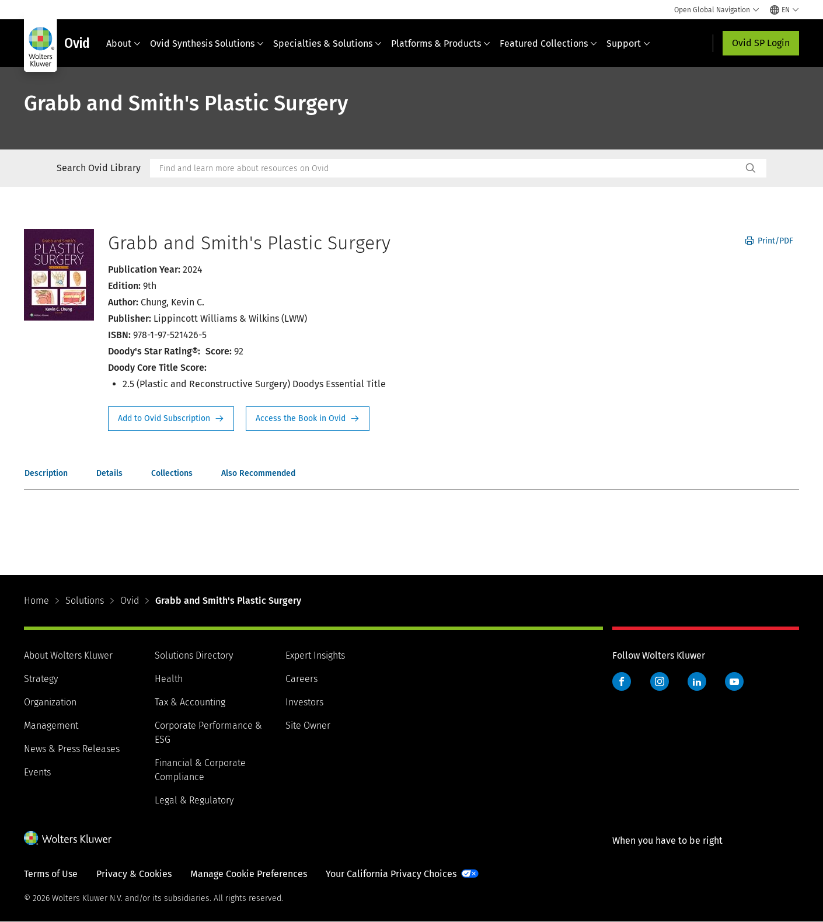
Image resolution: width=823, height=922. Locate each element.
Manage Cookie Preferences (248, 873)
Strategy (41, 678)
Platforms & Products (440, 43)
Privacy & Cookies (134, 873)
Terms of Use (51, 873)
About (123, 43)
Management (51, 725)
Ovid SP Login (761, 42)
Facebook (621, 681)
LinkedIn (697, 681)
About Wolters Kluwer (68, 655)
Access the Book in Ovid (307, 418)
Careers (301, 678)
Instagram (659, 681)
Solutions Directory (194, 655)
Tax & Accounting (190, 702)
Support (628, 43)
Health (169, 678)
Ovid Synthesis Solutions (207, 43)
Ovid (129, 600)
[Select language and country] (784, 10)
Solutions (84, 600)
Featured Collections (548, 43)
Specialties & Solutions (327, 43)
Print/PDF (769, 241)
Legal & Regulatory (194, 800)
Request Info (171, 418)
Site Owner (307, 725)
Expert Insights (315, 655)
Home (36, 600)
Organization (50, 702)
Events (37, 772)
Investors (304, 702)
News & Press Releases (72, 748)
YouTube (734, 681)
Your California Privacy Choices (391, 873)
